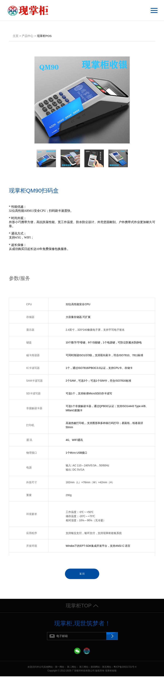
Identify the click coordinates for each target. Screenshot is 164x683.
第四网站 (95, 673)
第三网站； (85, 673)
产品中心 (27, 36)
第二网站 (71, 673)
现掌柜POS (44, 36)
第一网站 (59, 673)
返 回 (82, 574)
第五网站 (106, 673)
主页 (15, 36)
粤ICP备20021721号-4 (125, 673)
